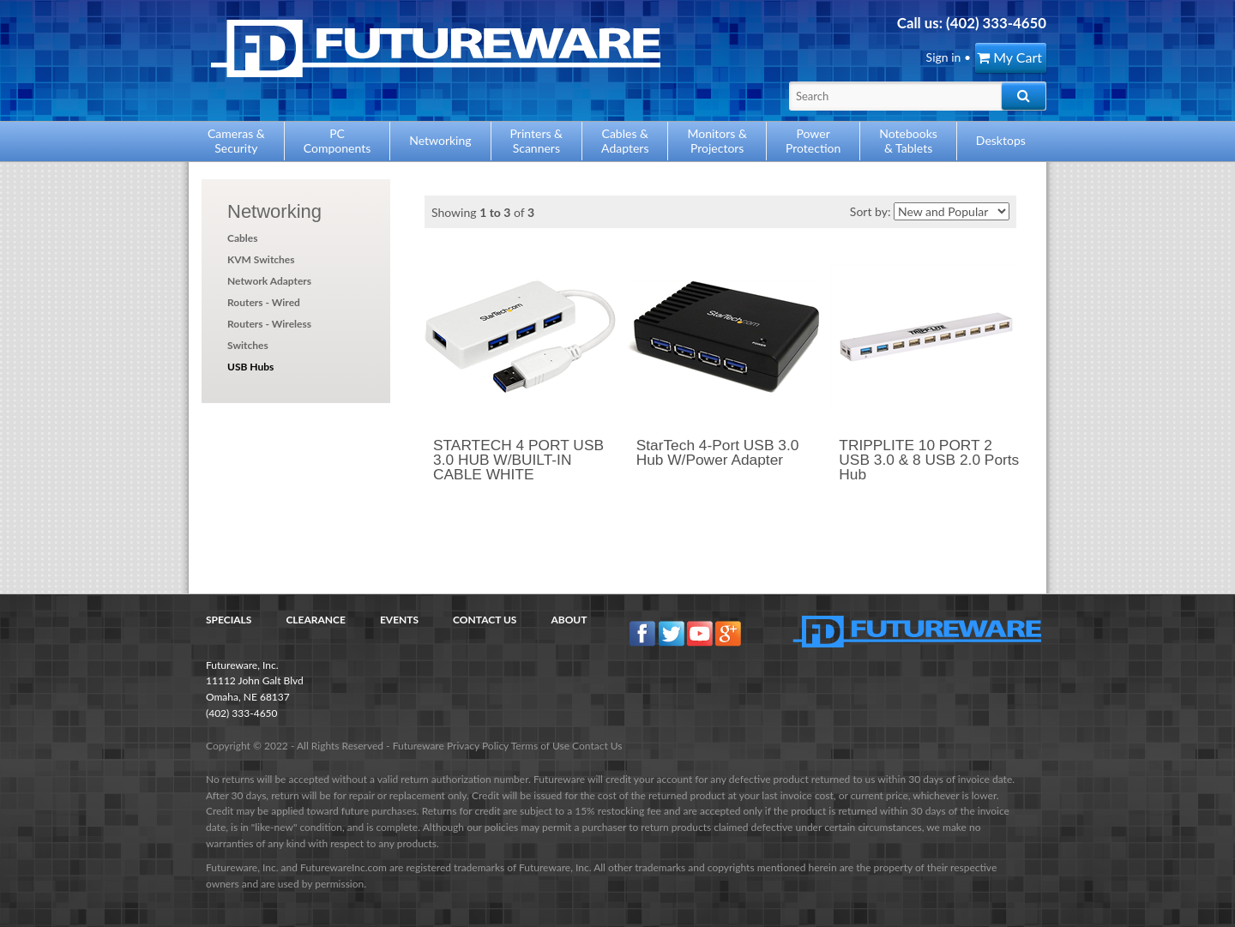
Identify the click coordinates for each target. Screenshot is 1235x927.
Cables (242, 238)
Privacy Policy (478, 745)
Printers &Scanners (536, 140)
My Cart (1009, 57)
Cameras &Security (236, 140)
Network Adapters (269, 280)
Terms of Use (540, 745)
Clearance (316, 619)
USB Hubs (250, 366)
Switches (247, 345)
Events (399, 619)
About (569, 619)
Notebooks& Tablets (908, 140)
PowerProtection (813, 140)
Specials (228, 619)
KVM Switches (261, 259)
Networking (274, 211)
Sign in (943, 57)
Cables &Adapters (624, 140)
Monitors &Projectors (716, 140)
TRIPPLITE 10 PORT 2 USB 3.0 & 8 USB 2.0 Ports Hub (929, 460)
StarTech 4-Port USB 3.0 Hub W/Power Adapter (717, 452)
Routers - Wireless (269, 323)
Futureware (418, 745)
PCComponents (337, 140)
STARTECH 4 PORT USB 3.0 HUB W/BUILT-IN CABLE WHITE (518, 460)
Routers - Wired (263, 302)
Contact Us (484, 619)
